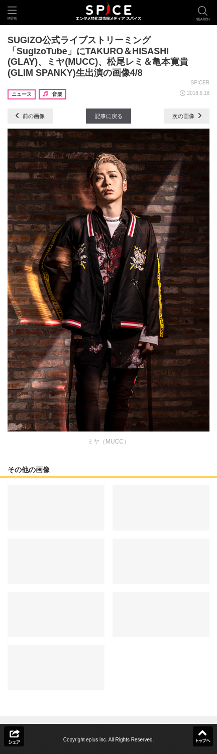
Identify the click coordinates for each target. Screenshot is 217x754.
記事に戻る (109, 116)
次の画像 (186, 116)
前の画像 (30, 116)
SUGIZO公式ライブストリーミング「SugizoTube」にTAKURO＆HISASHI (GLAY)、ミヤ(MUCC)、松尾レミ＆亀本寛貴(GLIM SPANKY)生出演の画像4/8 (98, 56)
